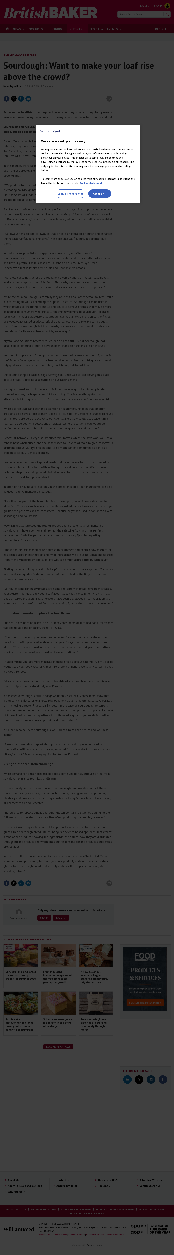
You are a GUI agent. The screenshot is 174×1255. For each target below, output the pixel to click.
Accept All (100, 193)
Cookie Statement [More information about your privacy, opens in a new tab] (91, 183)
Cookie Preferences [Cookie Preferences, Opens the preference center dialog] (70, 193)
